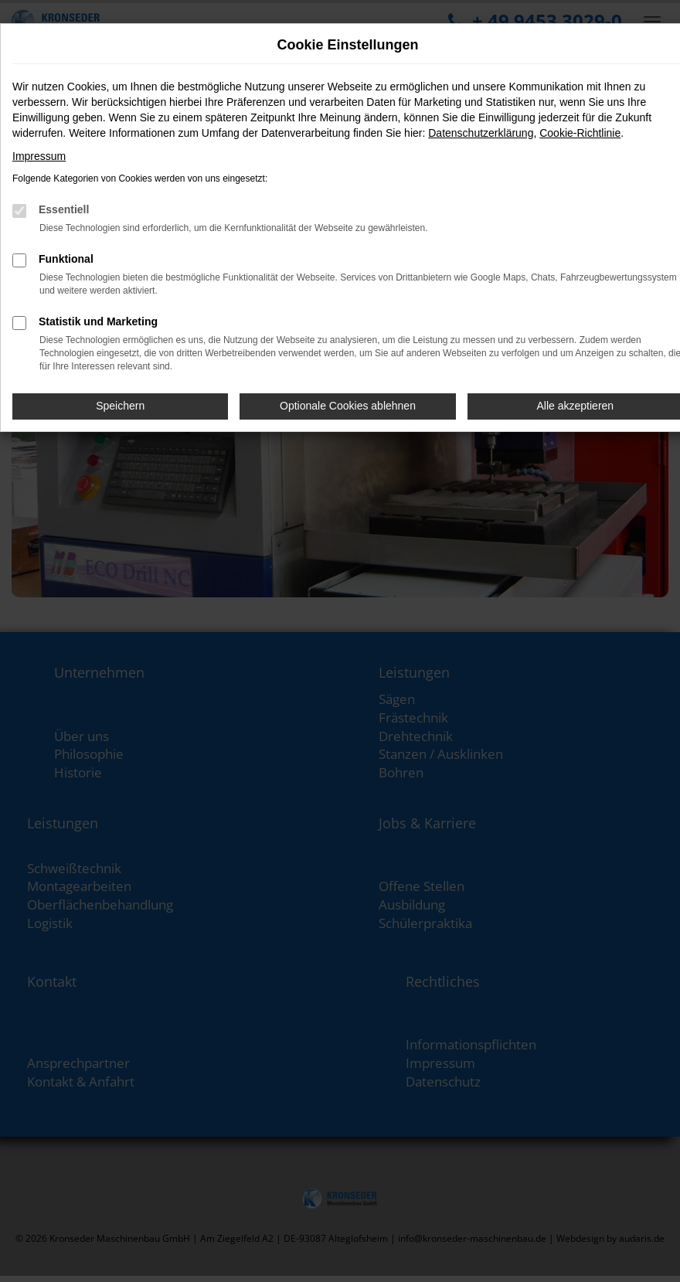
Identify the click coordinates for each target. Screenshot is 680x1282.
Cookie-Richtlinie (579, 133)
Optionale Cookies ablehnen (348, 406)
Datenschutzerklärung (480, 133)
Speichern (120, 406)
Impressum (39, 156)
